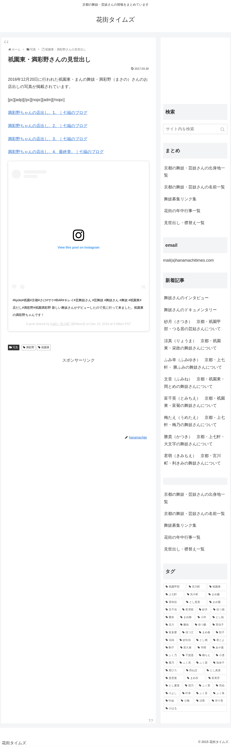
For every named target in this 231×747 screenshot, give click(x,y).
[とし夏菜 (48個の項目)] (173, 685)
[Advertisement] (78, 395)
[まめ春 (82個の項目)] (205, 632)
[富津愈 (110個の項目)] (188, 609)
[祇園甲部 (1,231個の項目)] (175, 586)
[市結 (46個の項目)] (220, 685)
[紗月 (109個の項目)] (203, 609)
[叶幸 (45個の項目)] (186, 693)
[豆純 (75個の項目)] (170, 640)
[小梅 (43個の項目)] (186, 700)
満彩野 (30, 347)
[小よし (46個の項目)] (171, 693)
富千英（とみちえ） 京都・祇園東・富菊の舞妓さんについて (194, 402)
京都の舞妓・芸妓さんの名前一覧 (194, 187)
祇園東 (45, 347)
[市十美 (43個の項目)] (218, 700)
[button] (223, 129)
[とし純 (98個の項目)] (218, 617)
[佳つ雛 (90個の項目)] (201, 624)
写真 (15, 347)
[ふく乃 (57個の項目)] (171, 655)
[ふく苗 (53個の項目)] (202, 662)
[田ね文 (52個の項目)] (194, 670)
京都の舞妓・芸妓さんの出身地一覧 (194, 172)
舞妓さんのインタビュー (186, 298)
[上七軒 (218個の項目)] (174, 594)
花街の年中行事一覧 (182, 211)
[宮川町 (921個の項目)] (196, 586)
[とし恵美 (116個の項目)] (195, 602)
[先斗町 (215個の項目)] (195, 594)
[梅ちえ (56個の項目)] (205, 655)
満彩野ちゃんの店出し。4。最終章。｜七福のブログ (56, 151)
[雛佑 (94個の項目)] (185, 624)
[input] (195, 129)
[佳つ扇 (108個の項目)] (219, 609)
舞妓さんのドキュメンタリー (190, 310)
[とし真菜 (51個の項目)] (216, 670)
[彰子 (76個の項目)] (220, 632)
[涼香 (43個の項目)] (201, 700)
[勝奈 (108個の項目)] (170, 617)
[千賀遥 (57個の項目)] (188, 655)
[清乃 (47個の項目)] (189, 685)
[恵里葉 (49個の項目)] (174, 678)
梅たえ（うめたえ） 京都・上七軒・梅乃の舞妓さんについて (194, 421)
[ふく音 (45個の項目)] (202, 693)
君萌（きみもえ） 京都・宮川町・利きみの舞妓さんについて (192, 459)
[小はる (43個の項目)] (195, 708)
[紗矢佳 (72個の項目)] (185, 640)
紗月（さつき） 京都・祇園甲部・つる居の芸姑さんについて (192, 325)
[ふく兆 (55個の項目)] (185, 662)
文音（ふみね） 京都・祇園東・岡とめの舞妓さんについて (194, 383)
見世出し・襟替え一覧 (184, 223)
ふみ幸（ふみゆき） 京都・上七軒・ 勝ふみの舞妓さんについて (194, 363)
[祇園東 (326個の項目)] (217, 586)
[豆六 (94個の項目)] (170, 624)
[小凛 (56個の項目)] (220, 655)
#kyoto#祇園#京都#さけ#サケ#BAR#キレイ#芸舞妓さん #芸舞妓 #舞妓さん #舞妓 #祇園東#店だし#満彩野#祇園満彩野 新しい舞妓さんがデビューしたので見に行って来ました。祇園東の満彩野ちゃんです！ (78, 307)
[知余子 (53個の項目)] (219, 662)
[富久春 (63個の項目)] (186, 647)
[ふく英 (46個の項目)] (205, 685)
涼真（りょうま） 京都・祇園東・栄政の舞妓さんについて (192, 344)
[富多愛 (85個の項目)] (171, 632)
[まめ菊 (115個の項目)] (217, 602)
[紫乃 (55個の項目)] (170, 662)
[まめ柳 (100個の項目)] (186, 617)
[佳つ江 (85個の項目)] (188, 632)
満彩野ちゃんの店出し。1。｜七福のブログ (47, 112)
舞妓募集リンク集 (180, 199)
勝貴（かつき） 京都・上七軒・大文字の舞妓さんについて (194, 440)
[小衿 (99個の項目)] (202, 617)
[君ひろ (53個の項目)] (173, 670)
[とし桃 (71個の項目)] (202, 640)
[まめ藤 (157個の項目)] (216, 594)
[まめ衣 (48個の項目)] (195, 678)
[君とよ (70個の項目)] (219, 640)
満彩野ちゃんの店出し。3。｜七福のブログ (47, 139)
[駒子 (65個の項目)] (170, 647)
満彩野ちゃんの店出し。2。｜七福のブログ (47, 125)
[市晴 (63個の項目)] (202, 647)
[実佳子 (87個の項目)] (218, 624)
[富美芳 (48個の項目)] (216, 678)
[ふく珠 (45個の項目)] (219, 693)
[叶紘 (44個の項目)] (171, 700)
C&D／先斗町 (60, 324)
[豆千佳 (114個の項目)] (171, 609)
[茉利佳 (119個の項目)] (173, 602)
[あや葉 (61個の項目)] (218, 647)
